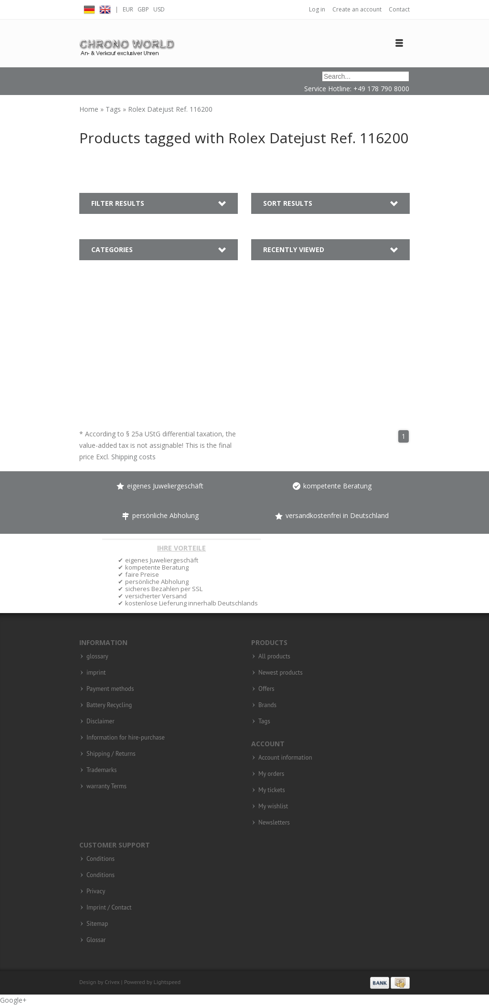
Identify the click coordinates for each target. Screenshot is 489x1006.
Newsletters (274, 822)
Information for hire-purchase (125, 737)
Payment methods (110, 689)
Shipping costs (133, 456)
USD (159, 9)
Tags (114, 109)
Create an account (357, 9)
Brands (267, 705)
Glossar (96, 940)
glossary (97, 656)
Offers (266, 689)
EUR (128, 9)
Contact (399, 9)
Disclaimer (100, 721)
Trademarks (101, 770)
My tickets (271, 790)
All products (274, 656)
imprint (96, 672)
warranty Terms (106, 786)
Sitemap (97, 923)
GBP (143, 9)
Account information (285, 757)
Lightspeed (167, 981)
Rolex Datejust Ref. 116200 (170, 109)
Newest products (280, 672)
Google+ (13, 1000)
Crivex (112, 981)
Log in (317, 9)
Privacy (95, 891)
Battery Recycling (109, 705)
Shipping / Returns (111, 754)
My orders (271, 774)
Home (89, 109)
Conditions (100, 859)
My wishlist (273, 806)
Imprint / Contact (109, 907)
